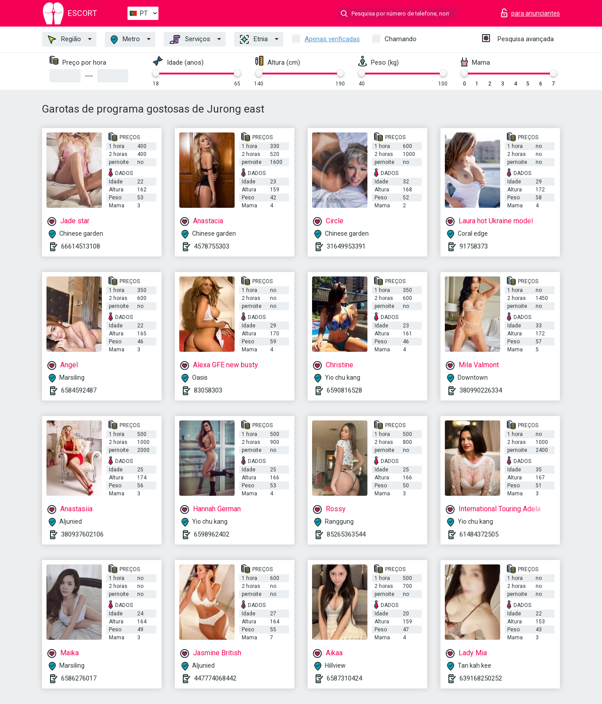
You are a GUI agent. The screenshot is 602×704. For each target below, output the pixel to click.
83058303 (208, 390)
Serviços (190, 39)
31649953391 (346, 246)
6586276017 (78, 678)
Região (64, 39)
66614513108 (80, 246)
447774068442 (215, 678)
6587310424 (344, 678)
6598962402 (211, 534)
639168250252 (480, 678)
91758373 (473, 246)
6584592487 (78, 390)
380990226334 (480, 390)
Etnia (254, 39)
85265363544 (346, 534)
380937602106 (82, 534)
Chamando (401, 39)
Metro (125, 39)
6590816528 (344, 390)
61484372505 (478, 534)
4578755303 (211, 246)
